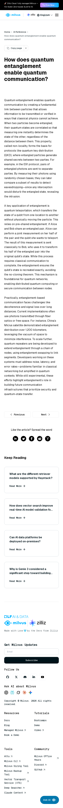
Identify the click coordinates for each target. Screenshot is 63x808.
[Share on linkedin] (15, 439)
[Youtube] (42, 677)
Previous (17, 414)
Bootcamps (40, 720)
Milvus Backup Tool (16, 772)
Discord (40, 764)
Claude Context (15, 792)
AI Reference (19, 32)
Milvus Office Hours (46, 758)
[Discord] (25, 677)
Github (39, 769)
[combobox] (45, 15)
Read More (17, 486)
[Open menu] (57, 15)
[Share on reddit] (39, 439)
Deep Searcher (14, 787)
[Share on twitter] (23, 439)
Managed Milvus (15, 730)
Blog (7, 725)
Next (45, 414)
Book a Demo (11, 735)
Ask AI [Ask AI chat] (49, 800)
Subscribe (32, 660)
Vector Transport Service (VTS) (16, 781)
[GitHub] (7, 677)
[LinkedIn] (33, 677)
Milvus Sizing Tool (16, 766)
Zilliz (54, 630)
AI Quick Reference (16, 739)
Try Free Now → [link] (49, 5)
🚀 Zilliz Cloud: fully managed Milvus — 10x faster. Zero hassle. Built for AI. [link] (21, 5)
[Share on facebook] (31, 439)
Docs (7, 720)
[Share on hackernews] (47, 439)
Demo (37, 725)
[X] (16, 677)
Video (39, 730)
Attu (8, 756)
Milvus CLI (12, 761)
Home (7, 32)
